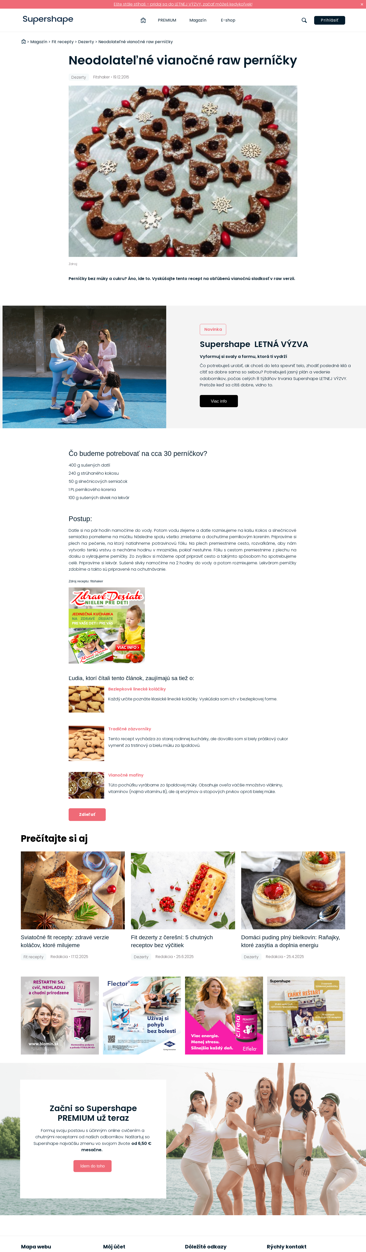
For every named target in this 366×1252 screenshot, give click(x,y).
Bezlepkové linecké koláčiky (137, 689)
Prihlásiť (330, 20)
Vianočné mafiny (126, 775)
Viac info (219, 401)
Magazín (197, 20)
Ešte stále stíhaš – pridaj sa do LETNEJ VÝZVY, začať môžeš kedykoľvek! (183, 4)
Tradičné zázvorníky (129, 729)
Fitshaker (101, 77)
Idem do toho (92, 1166)
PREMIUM (167, 20)
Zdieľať (87, 814)
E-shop (228, 20)
